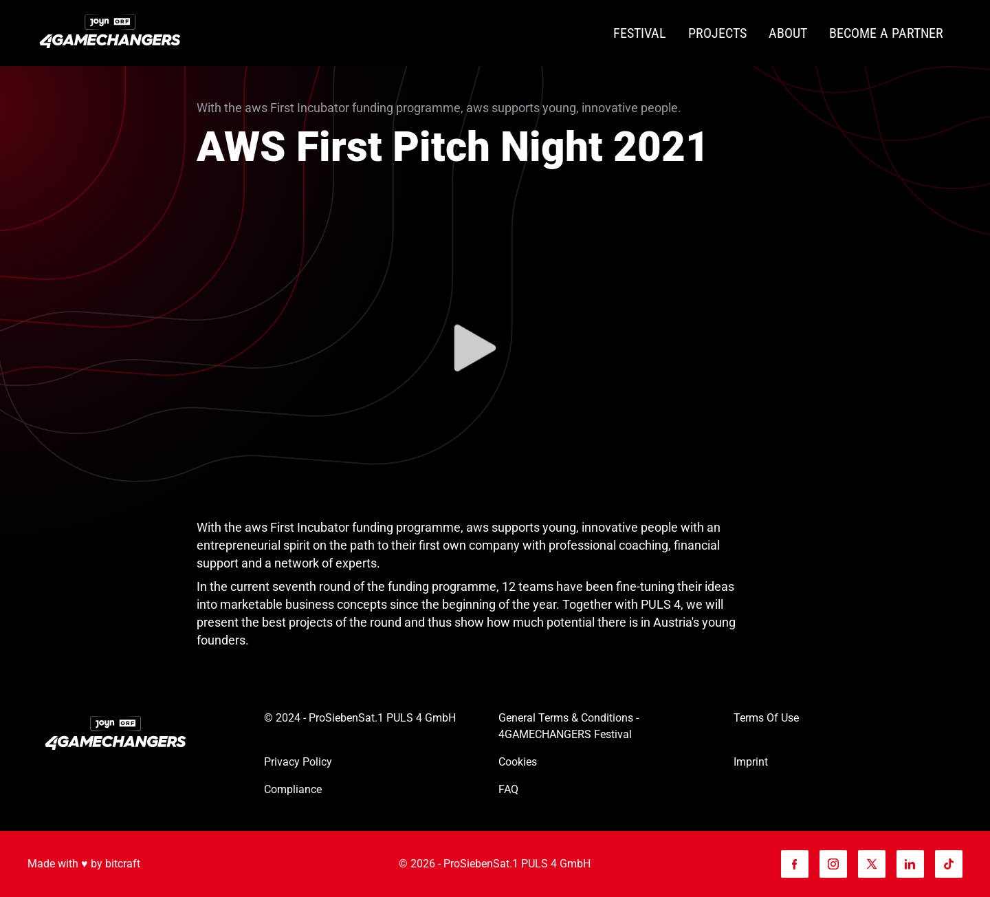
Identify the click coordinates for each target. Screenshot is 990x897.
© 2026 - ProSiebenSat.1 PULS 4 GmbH (495, 863)
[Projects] (717, 33)
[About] (788, 33)
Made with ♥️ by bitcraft (84, 863)
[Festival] (639, 33)
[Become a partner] (886, 33)
